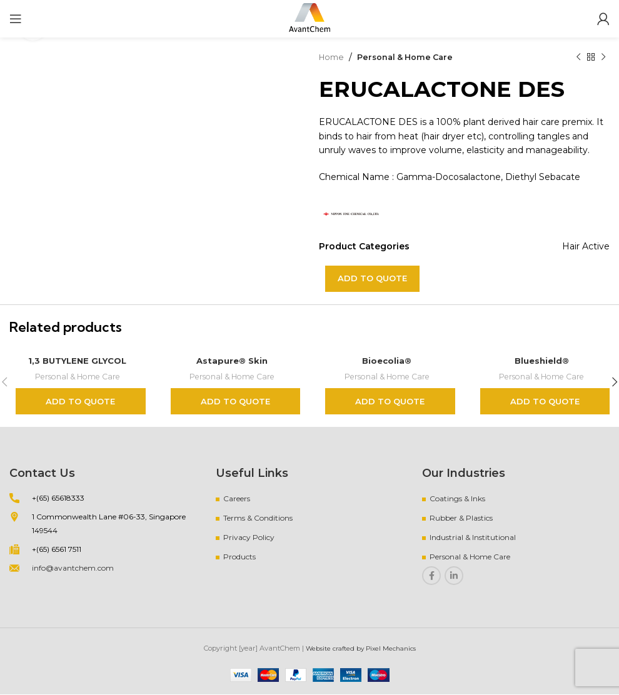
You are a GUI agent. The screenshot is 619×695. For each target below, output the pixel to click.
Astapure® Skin (231, 360)
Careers (236, 499)
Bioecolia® (387, 360)
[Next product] (603, 57)
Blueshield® (542, 360)
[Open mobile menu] (15, 18)
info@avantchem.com (73, 568)
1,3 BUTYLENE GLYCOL (77, 360)
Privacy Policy (248, 537)
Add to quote (372, 278)
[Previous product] (578, 57)
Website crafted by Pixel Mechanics (360, 648)
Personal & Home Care (412, 56)
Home (333, 56)
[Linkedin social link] (454, 576)
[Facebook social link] (431, 576)
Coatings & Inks (457, 499)
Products (239, 557)
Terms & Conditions (258, 518)
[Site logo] (309, 18)
